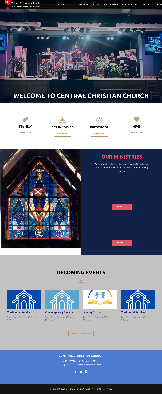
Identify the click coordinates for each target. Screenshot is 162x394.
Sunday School (92, 312)
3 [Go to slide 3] (82, 95)
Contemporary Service (59, 312)
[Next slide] (155, 50)
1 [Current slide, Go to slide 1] (77, 95)
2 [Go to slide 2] (79, 95)
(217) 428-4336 (67, 365)
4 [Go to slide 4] (84, 95)
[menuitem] (62, 4)
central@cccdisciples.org (89, 365)
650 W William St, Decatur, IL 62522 (81, 361)
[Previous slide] (6, 50)
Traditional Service (19, 312)
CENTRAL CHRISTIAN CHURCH (81, 356)
